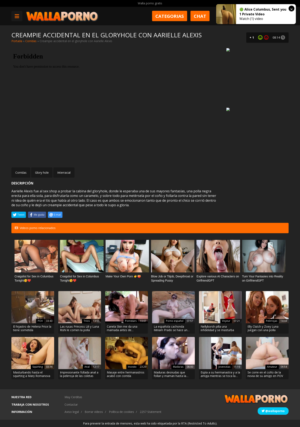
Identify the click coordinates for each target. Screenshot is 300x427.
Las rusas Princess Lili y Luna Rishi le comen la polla (79, 328)
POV (40, 321)
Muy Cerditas (73, 397)
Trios (87, 321)
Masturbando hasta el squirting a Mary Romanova (31, 374)
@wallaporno (273, 411)
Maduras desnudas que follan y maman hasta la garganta (170, 374)
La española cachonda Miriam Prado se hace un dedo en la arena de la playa (172, 328)
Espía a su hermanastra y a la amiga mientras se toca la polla (220, 374)
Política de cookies (121, 412)
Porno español (174, 321)
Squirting (37, 366)
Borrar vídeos (94, 412)
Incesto (132, 366)
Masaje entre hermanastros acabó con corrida (125, 374)
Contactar (71, 404)
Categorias (169, 16)
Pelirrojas (271, 321)
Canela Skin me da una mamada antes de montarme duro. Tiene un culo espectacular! (124, 328)
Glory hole (42, 172)
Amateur (272, 366)
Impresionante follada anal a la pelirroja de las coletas (79, 374)
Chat (200, 16)
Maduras (178, 366)
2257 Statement (150, 412)
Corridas (31, 41)
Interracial (64, 172)
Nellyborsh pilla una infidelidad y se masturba (217, 328)
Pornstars (131, 321)
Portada (16, 41)
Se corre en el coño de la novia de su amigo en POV (265, 374)
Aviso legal (72, 412)
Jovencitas (224, 366)
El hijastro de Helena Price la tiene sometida (32, 328)
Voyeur (226, 321)
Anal (87, 366)
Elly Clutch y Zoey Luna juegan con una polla (263, 328)
